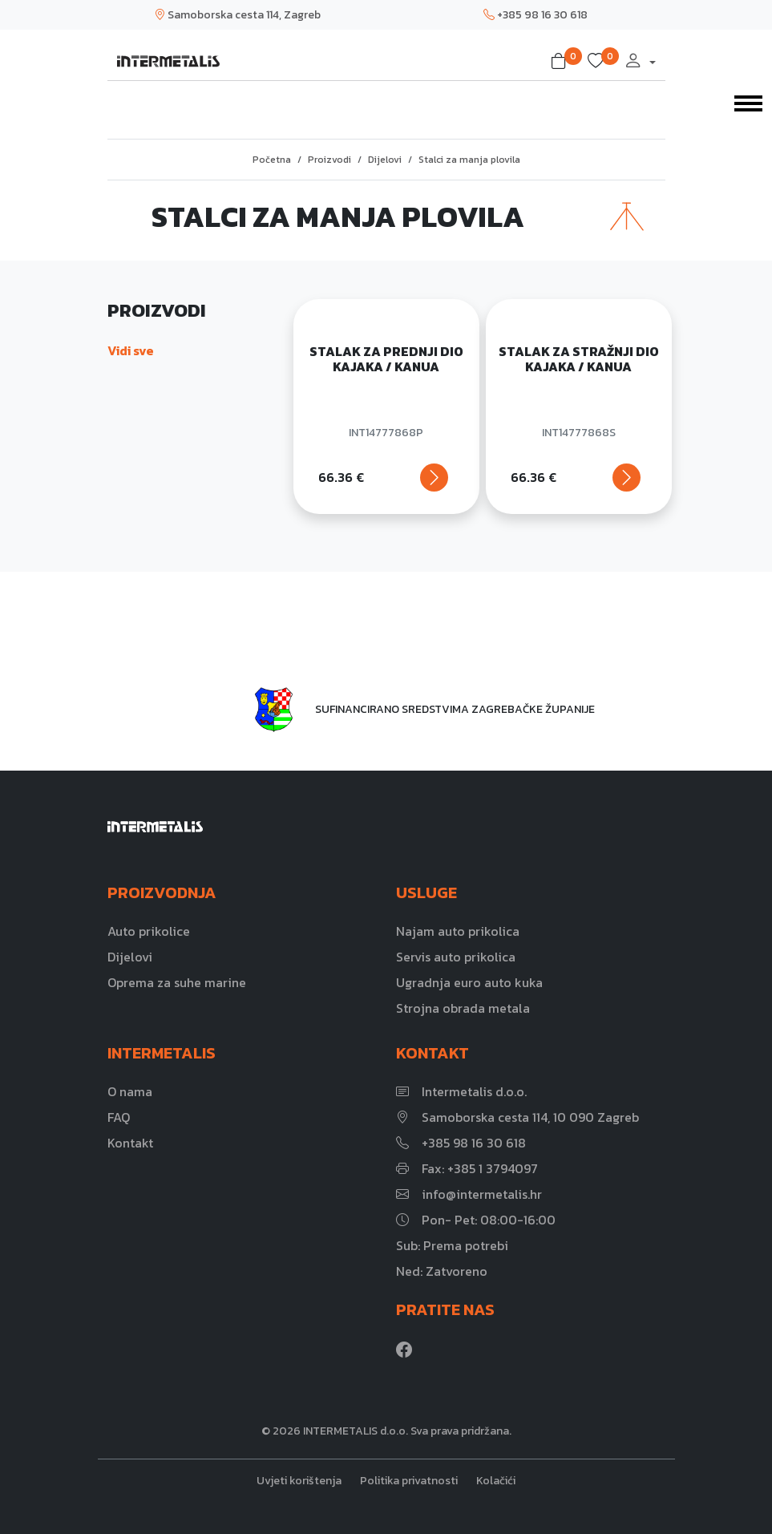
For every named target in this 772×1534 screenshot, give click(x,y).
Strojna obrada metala (463, 1008)
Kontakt (130, 1142)
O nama (129, 1091)
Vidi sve (130, 350)
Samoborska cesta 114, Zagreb (237, 14)
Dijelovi (385, 159)
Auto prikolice (148, 931)
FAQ (118, 1117)
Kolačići (495, 1480)
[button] (562, 62)
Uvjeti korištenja (299, 1480)
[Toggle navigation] (748, 102)
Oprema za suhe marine (176, 982)
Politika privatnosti (409, 1480)
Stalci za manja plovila (469, 159)
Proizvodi (329, 159)
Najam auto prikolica (457, 931)
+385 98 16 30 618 (535, 14)
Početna (272, 159)
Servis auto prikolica (455, 956)
